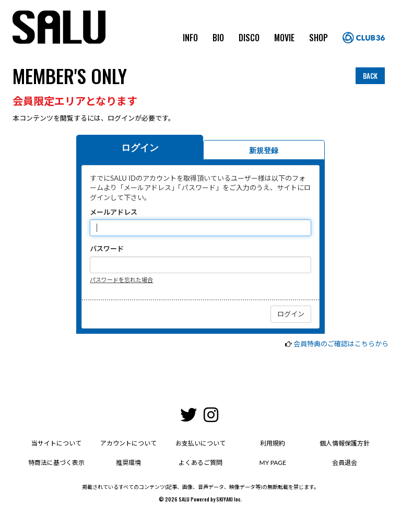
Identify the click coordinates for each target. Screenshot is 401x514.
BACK (370, 76)
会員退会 (344, 462)
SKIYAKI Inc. (229, 499)
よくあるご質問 (200, 462)
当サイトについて (56, 443)
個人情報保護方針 (345, 443)
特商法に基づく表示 (56, 462)
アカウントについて (128, 443)
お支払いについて (200, 443)
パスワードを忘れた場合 (121, 279)
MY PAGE (273, 462)
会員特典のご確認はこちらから (340, 344)
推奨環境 (128, 462)
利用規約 (272, 443)
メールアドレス (113, 212)
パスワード (107, 248)
